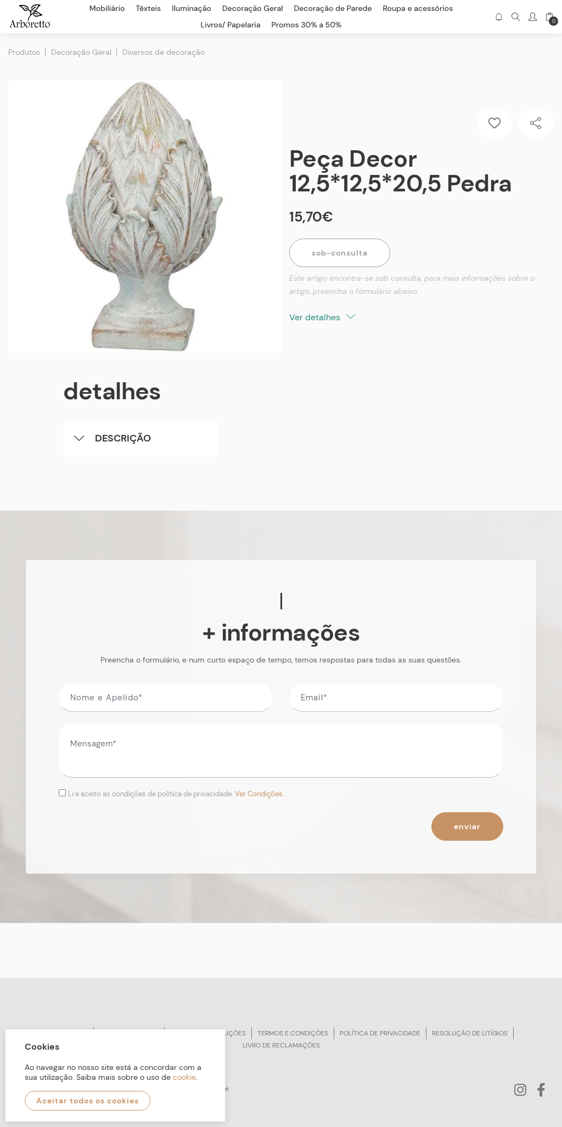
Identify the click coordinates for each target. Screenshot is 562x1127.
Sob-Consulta (340, 253)
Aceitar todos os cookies (87, 1101)
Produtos (24, 52)
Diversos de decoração (163, 52)
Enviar (467, 826)
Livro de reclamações (281, 1045)
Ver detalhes (322, 317)
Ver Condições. (259, 793)
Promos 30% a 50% (307, 25)
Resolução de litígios (470, 1033)
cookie (184, 1077)
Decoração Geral (81, 52)
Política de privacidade (380, 1033)
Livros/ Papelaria (231, 25)
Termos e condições (292, 1033)
